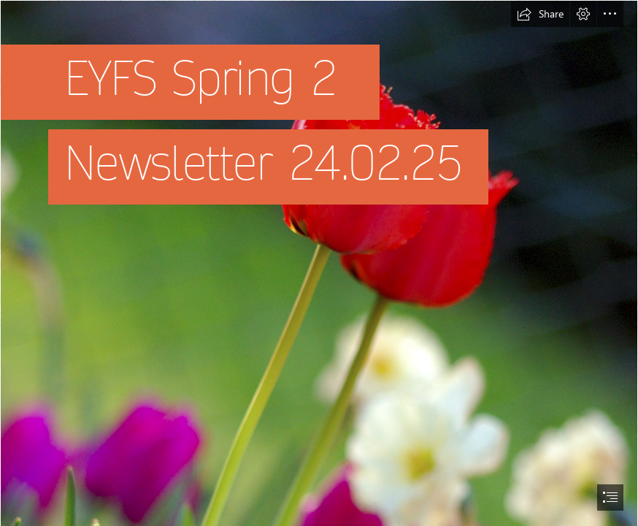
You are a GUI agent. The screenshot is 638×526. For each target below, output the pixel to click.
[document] (319, 263)
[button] (540, 14)
